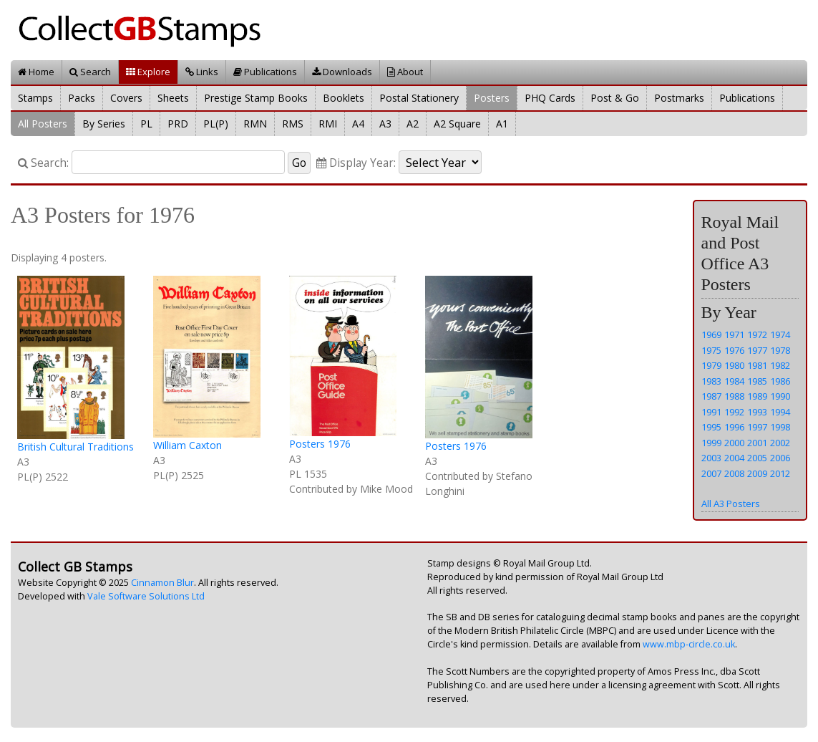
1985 (757, 381)
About (405, 71)
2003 (711, 457)
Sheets (173, 98)
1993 (757, 411)
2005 (757, 457)
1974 (780, 334)
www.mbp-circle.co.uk (689, 644)
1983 (711, 381)
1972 (757, 334)
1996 (734, 426)
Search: (43, 162)
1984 (734, 381)
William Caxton (187, 445)
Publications (265, 71)
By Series (103, 123)
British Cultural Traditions (75, 446)
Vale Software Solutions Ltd (146, 596)
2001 (757, 442)
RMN (255, 123)
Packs (81, 98)
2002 (780, 442)
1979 (711, 365)
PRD (177, 123)
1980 (734, 365)
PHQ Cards (550, 98)
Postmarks (679, 98)
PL (146, 123)
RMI (327, 123)
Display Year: (356, 162)
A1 (502, 123)
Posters (492, 98)
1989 (757, 396)
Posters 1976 (320, 443)
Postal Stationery (419, 98)
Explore (148, 71)
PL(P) (215, 123)
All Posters (42, 123)
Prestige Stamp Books (256, 98)
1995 (711, 426)
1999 (711, 442)
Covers (126, 98)
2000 (734, 442)
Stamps (35, 98)
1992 (734, 411)
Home (36, 71)
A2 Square (457, 123)
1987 (711, 396)
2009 (757, 473)
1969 (711, 334)
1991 (711, 411)
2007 (711, 473)
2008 (734, 473)
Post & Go (614, 98)
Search (90, 71)
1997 (757, 426)
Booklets (343, 98)
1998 (780, 426)
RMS (292, 123)
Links (201, 71)
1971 (734, 334)
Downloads (342, 71)
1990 (780, 396)
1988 (734, 396)
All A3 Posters (730, 503)
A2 (412, 123)
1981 (757, 365)
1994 (780, 411)
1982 (780, 365)
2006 (780, 457)
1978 (780, 350)
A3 (385, 123)
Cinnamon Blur (162, 583)
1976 (734, 350)
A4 (358, 123)
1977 (757, 350)
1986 (780, 381)
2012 (780, 473)
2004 (734, 457)
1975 (711, 350)
